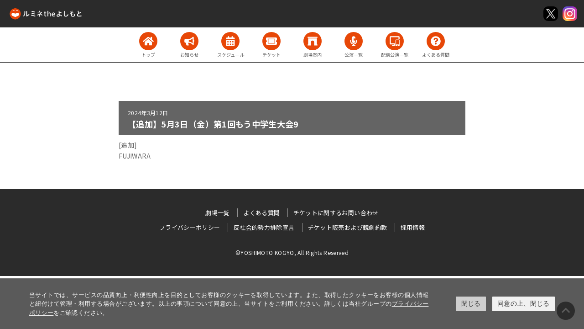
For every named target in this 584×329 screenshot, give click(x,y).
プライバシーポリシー (189, 227)
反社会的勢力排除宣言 (264, 227)
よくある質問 (261, 212)
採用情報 (413, 227)
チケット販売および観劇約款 (347, 227)
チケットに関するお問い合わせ (336, 212)
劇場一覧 (217, 212)
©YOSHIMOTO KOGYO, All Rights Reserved (292, 252)
